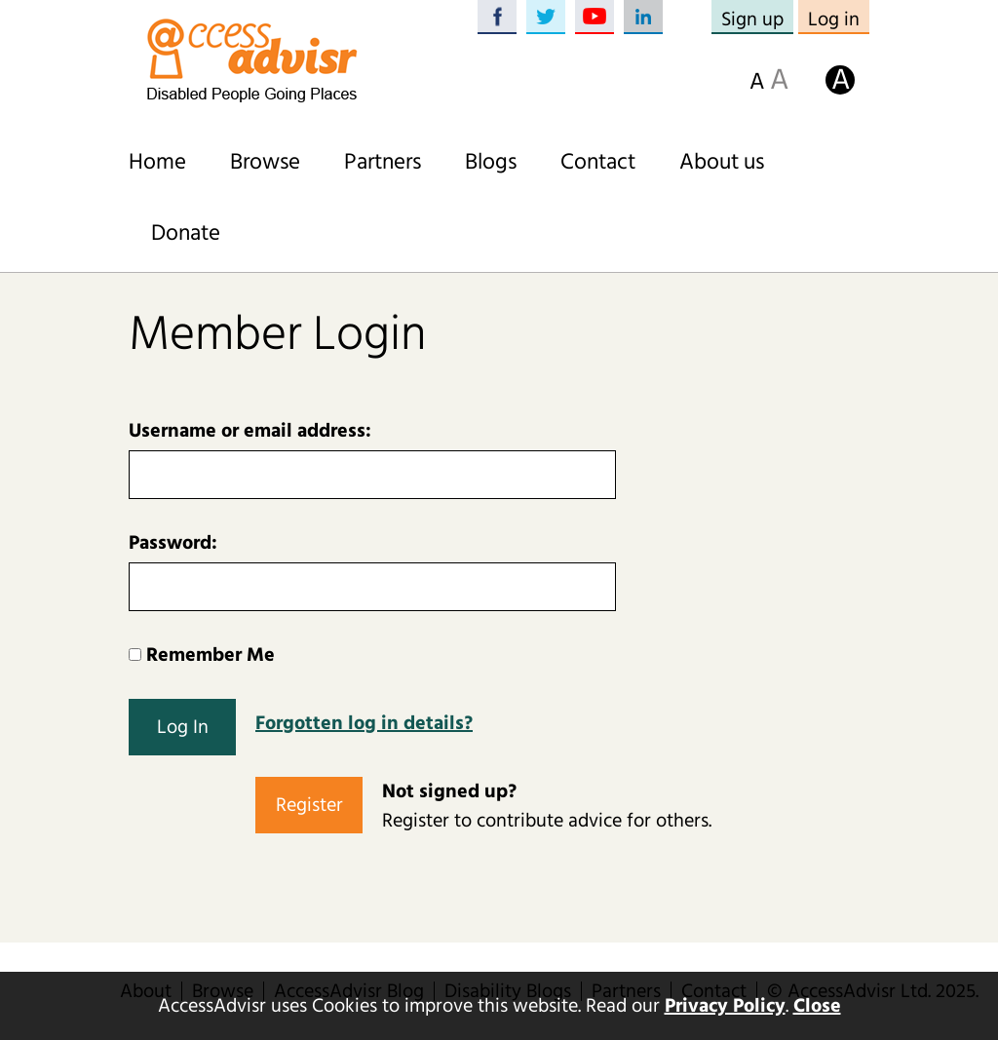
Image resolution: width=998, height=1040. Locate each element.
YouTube (594, 17)
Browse (265, 162)
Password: (173, 543)
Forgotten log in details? (364, 723)
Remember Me (202, 655)
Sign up (752, 19)
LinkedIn (643, 17)
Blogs (491, 162)
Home (157, 162)
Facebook (497, 17)
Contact (597, 162)
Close (817, 1006)
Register (309, 805)
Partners (382, 162)
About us (721, 162)
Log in (834, 19)
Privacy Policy (725, 1006)
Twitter (545, 17)
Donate (185, 233)
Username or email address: (250, 431)
